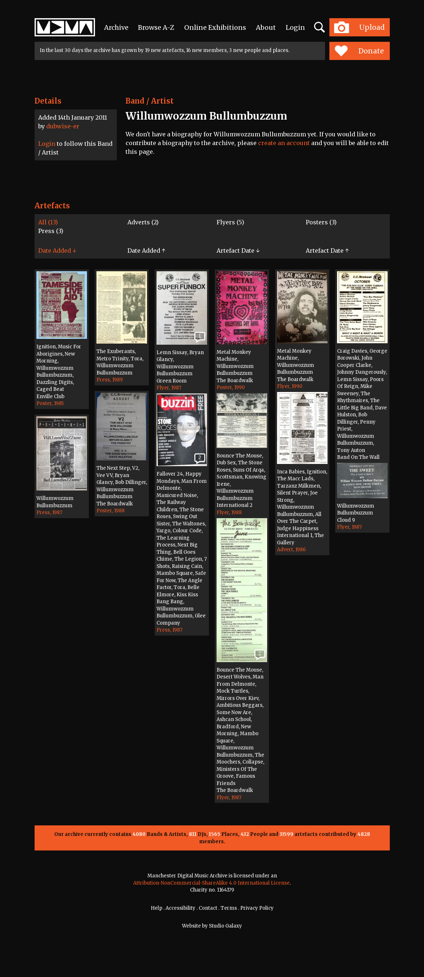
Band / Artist (150, 100)
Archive (116, 27)
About (266, 27)
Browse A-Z (156, 27)
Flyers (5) (230, 222)
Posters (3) (321, 222)
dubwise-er (62, 126)
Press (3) (50, 231)
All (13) (48, 222)
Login (295, 27)
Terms (229, 908)
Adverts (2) (143, 222)
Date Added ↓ (57, 250)
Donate (359, 50)
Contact (208, 908)
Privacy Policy (257, 908)
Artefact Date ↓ (238, 250)
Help (156, 908)
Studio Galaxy (225, 926)
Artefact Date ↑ (327, 250)
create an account (284, 143)
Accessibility (180, 908)
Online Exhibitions (215, 27)
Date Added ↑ (146, 250)
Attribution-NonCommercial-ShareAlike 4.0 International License (211, 883)
